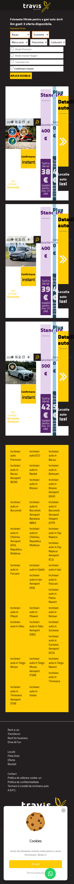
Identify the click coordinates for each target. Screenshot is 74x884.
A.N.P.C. (12, 790)
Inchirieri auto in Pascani (54, 579)
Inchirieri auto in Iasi (55, 567)
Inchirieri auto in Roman (54, 612)
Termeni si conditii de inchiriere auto (28, 786)
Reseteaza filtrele (18, 28)
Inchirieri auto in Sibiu (17, 624)
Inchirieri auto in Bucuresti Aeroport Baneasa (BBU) (35, 512)
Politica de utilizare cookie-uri (24, 777)
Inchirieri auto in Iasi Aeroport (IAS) (36, 581)
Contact (12, 773)
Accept (36, 864)
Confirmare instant (24, 69)
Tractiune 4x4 (22, 62)
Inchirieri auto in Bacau (54, 455)
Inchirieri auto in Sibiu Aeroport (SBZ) (36, 628)
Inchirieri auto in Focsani (15, 569)
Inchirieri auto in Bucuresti (15, 506)
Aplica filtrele (21, 75)
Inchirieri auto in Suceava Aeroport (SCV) (54, 644)
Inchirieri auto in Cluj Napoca (55, 532)
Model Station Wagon (26, 56)
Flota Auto (14, 756)
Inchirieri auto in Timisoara (54, 677)
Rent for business (18, 738)
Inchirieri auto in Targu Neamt (56, 662)
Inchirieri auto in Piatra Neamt (54, 595)
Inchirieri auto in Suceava (54, 626)
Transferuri (14, 734)
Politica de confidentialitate (23, 782)
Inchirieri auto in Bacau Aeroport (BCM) (15, 473)
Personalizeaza (35, 872)
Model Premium (23, 49)
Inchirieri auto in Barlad (34, 469)
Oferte (11, 760)
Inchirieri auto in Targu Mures (17, 662)
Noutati (12, 764)
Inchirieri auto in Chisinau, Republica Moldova (35, 536)
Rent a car (13, 730)
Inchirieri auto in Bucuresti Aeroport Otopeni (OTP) (54, 512)
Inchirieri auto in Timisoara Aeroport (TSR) (16, 695)
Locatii (11, 751)
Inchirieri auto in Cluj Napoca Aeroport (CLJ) (55, 551)
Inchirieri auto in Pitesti (15, 612)
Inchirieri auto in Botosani (54, 469)
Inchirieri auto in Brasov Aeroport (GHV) (54, 488)
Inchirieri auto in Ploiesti (34, 612)
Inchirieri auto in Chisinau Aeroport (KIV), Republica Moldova (16, 541)
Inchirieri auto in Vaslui (34, 691)
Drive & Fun (14, 742)
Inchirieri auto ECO (35, 453)
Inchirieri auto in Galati (37, 567)
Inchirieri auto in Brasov (34, 484)
